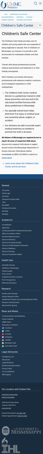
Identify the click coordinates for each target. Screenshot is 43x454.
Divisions (29, 17)
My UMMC (5, 205)
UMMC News (6, 322)
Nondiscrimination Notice (11, 366)
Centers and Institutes (10, 294)
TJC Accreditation (8, 372)
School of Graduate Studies (11, 243)
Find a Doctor (6, 274)
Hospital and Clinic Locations (12, 277)
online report (7, 158)
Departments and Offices (18, 14)
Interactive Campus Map (10, 199)
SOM (5, 14)
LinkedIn (6, 340)
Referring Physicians (9, 283)
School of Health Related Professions (15, 245)
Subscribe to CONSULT (10, 325)
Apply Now (6, 228)
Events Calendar (8, 319)
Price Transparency (9, 280)
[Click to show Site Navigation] (40, 3)
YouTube (6, 334)
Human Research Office (10, 297)
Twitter (6, 331)
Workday (5, 214)
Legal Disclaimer (8, 363)
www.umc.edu (6, 408)
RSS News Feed (9, 343)
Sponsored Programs (9, 305)
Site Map (5, 211)
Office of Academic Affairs (11, 234)
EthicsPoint (6, 360)
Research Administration (10, 302)
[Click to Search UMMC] (36, 3)
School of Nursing (8, 251)
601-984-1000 (21, 413)
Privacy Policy (7, 369)
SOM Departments (7, 17)
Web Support (6, 375)
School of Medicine (8, 248)
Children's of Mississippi (10, 268)
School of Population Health (12, 254)
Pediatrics (12, 7)
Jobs (4, 202)
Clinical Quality (7, 271)
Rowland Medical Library (10, 237)
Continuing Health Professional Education (17, 231)
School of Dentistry (8, 240)
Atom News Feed (9, 346)
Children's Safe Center (24, 20)
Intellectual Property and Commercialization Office (19, 299)
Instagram (7, 337)
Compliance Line (8, 357)
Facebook (7, 328)
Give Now (5, 196)
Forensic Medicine (7, 20)
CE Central (5, 190)
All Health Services (8, 265)
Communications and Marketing (13, 316)
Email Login (6, 193)
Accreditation (6, 225)
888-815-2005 (22, 416)
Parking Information (9, 208)
